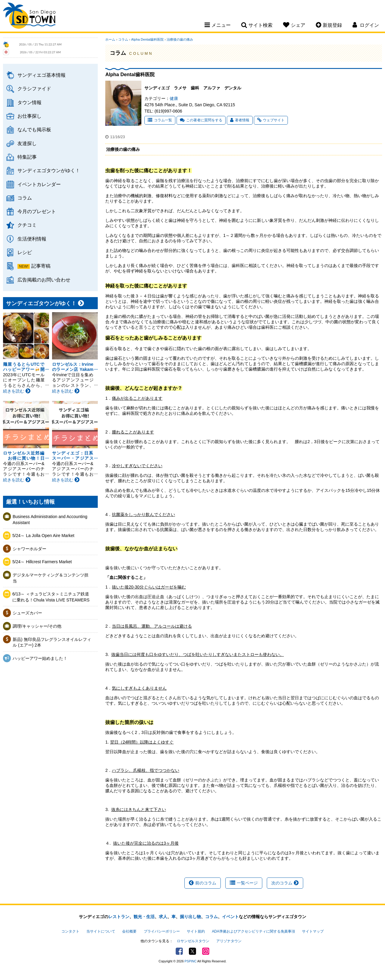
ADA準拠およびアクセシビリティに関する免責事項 (253, 931)
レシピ (24, 252)
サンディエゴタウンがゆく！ (48, 170)
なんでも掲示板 (34, 129)
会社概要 (129, 931)
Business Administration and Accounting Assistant (50, 519)
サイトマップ (313, 931)
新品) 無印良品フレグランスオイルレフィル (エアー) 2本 (52, 642)
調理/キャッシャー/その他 (37, 626)
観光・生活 (144, 916)
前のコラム (202, 883)
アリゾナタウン (229, 941)
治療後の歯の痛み (180, 39)
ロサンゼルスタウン (193, 941)
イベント (230, 916)
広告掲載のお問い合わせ (43, 279)
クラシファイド (34, 88)
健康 (174, 98)
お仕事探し (29, 116)
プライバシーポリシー (162, 931)
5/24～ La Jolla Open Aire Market (43, 535)
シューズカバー (27, 612)
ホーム (110, 39)
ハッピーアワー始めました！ (40, 658)
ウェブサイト (271, 120)
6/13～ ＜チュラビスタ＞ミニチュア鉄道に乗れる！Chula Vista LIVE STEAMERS (50, 597)
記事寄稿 (41, 266)
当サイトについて (100, 931)
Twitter (192, 951)
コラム (24, 197)
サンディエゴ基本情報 (41, 75)
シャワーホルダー (29, 548)
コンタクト (70, 931)
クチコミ (27, 225)
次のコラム (285, 883)
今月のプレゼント (36, 211)
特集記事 (27, 157)
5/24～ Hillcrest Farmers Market (42, 561)
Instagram (205, 951)
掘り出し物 (190, 916)
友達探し (27, 143)
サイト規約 (196, 931)
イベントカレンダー (39, 184)
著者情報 (239, 120)
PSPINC (191, 961)
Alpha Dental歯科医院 (147, 39)
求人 (163, 916)
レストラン (118, 916)
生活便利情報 (31, 238)
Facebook (179, 951)
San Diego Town (29, 17)
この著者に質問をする (201, 120)
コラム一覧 (160, 120)
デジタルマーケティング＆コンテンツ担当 (50, 578)
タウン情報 (29, 102)
